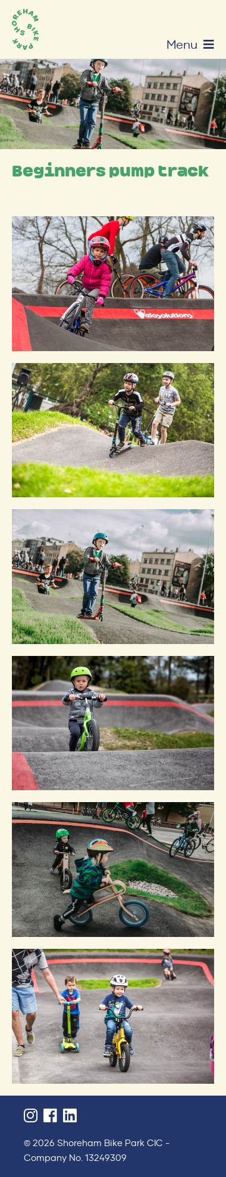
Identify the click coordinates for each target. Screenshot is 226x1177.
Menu (190, 44)
